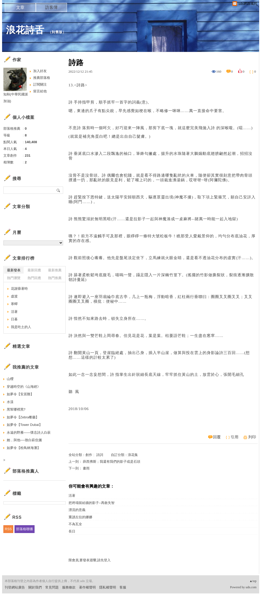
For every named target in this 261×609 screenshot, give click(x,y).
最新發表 (14, 270)
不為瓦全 (75, 524)
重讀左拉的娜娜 (80, 517)
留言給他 (40, 91)
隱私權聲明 (107, 587)
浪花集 (133, 455)
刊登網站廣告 (15, 587)
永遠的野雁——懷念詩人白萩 (29, 432)
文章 (20, 7)
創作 (88, 455)
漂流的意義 (77, 510)
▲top (252, 581)
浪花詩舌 (25, 30)
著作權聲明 (87, 587)
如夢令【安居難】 (20, 394)
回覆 (217, 437)
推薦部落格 (41, 78)
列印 (252, 437)
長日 (72, 531)
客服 (122, 587)
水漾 (10, 402)
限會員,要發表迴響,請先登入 (90, 560)
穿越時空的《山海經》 (24, 387)
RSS (8, 529)
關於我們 (35, 587)
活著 (72, 495)
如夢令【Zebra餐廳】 (23, 417)
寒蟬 (14, 304)
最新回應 (34, 270)
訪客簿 (51, 7)
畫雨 (86, 468)
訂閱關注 (40, 84)
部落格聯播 (24, 529)
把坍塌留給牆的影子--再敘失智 (92, 503)
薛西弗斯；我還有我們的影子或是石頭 (111, 461)
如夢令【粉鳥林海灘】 (24, 448)
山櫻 (10, 379)
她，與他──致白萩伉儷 (24, 440)
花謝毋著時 (19, 288)
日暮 (14, 319)
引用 (234, 437)
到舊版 (57, 32)
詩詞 (99, 455)
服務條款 (69, 587)
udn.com (251, 587)
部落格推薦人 (25, 471)
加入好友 (40, 71)
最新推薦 (55, 270)
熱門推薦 (55, 278)
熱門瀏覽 (14, 278)
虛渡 (14, 296)
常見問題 (52, 587)
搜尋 (58, 190)
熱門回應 (34, 278)
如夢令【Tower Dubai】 (24, 425)
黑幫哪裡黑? (16, 409)
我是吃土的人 (21, 327)
